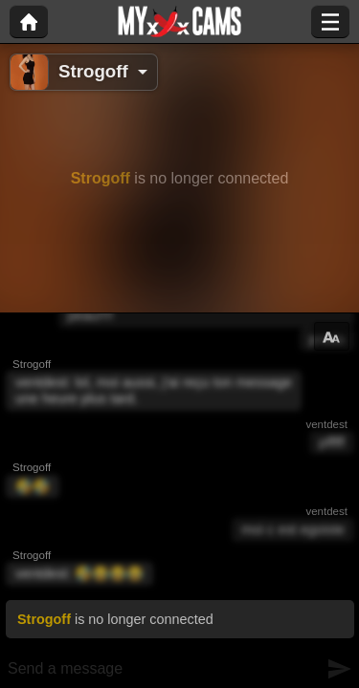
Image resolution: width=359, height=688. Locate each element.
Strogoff (93, 71)
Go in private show (237, 287)
